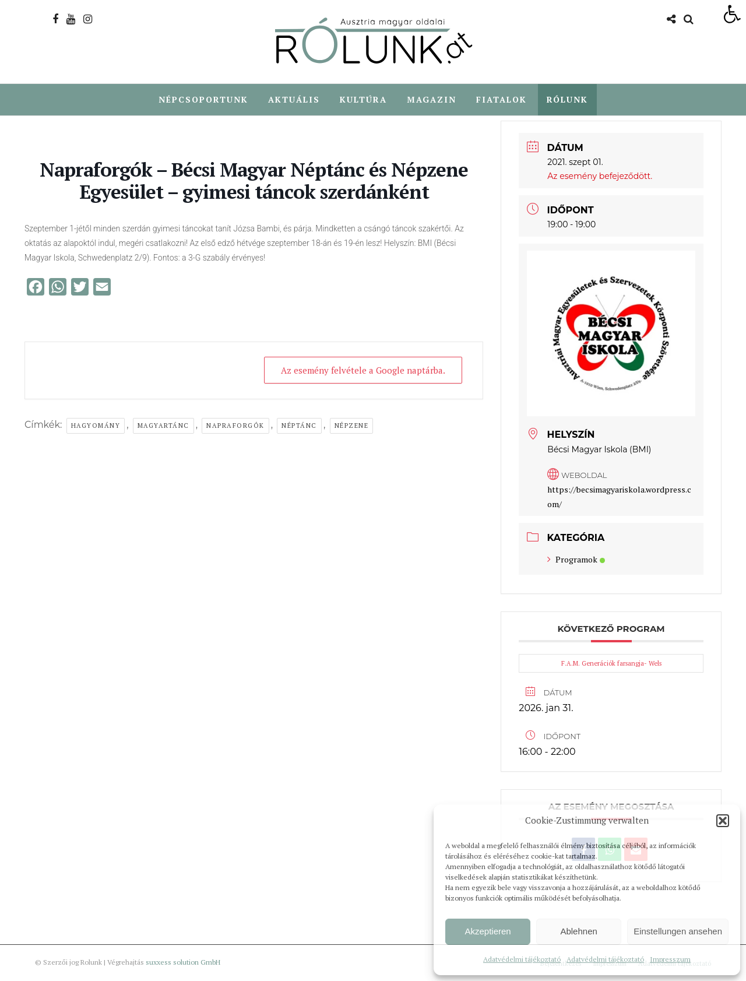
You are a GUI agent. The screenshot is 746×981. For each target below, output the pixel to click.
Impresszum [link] (670, 959)
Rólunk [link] (567, 99)
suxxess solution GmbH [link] (183, 962)
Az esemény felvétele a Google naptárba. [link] (363, 371)
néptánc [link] (299, 426)
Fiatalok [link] (501, 99)
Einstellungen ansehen (678, 931)
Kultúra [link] (363, 99)
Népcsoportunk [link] (203, 99)
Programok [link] (576, 559)
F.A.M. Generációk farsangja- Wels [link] (611, 664)
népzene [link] (352, 426)
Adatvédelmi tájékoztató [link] (522, 959)
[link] (732, 14)
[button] (723, 821)
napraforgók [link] (235, 426)
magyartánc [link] (163, 426)
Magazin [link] (431, 99)
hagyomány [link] (96, 426)
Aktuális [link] (294, 99)
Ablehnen (578, 931)
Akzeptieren (488, 931)
